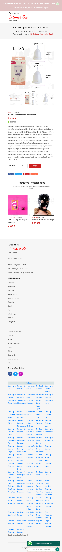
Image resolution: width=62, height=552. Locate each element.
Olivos (10, 351)
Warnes (10, 318)
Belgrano (11, 290)
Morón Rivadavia (13, 343)
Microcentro (12, 294)
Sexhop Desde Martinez (48, 483)
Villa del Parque (13, 298)
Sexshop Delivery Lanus (48, 423)
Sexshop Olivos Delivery (39, 515)
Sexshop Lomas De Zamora (39, 483)
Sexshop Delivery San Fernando (21, 414)
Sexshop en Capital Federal (49, 388)
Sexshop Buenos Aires (48, 457)
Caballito (11, 302)
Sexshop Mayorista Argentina (48, 492)
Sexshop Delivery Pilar (39, 414)
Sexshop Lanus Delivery (11, 483)
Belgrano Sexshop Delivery (48, 523)
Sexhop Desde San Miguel (21, 483)
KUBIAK (41, 217)
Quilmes (11, 336)
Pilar (9, 363)
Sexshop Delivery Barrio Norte (21, 449)
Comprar (35, 166)
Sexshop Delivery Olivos (48, 414)
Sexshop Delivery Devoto (39, 440)
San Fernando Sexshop (48, 515)
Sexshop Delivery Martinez (30, 423)
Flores (10, 310)
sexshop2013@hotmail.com (23, 273)
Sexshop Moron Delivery (30, 506)
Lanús (10, 347)
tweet (18, 174)
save (26, 174)
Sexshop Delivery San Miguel (12, 414)
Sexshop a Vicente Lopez (11, 475)
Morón (10, 339)
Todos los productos (27, 31)
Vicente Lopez (13, 359)
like (11, 174)
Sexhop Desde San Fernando (30, 483)
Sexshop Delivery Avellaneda (40, 449)
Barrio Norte (12, 287)
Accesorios (43, 31)
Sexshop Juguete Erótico (20, 466)
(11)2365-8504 (21, 265)
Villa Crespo (12, 314)
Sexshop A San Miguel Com (21, 475)
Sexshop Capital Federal (20, 457)
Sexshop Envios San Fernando (39, 457)
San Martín (12, 355)
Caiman (17, 112)
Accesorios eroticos (20, 34)
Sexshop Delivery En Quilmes (30, 432)
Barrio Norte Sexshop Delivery (31, 523)
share (34, 174)
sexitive (19, 217)
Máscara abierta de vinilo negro (43, 220)
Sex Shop (11, 504)
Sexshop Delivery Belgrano (11, 449)
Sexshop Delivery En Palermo (40, 432)
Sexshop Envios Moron (11, 457)
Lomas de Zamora (14, 332)
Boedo (10, 306)
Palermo (11, 283)
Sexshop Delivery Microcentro (21, 423)
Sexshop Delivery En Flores (12, 440)
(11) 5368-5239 (22, 269)
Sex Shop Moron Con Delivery (39, 492)
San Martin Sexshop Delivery (39, 506)
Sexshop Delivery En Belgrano (21, 440)
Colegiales (11, 322)
